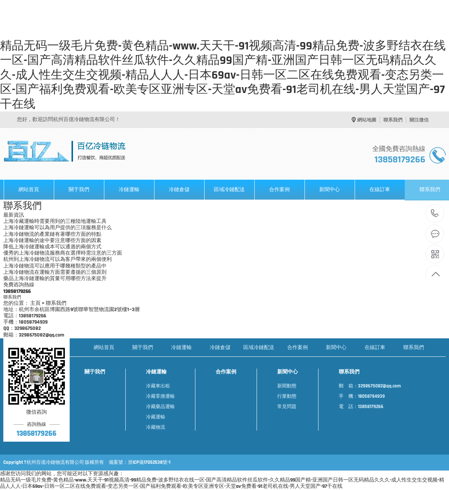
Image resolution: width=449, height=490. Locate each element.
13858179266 (435, 213)
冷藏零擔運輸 (160, 396)
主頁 (35, 303)
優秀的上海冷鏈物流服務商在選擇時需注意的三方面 (62, 253)
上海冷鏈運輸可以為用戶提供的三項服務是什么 (57, 228)
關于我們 (79, 189)
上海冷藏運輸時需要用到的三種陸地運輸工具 (55, 221)
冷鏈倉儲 (179, 189)
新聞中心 (329, 189)
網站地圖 (366, 120)
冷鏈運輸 (129, 189)
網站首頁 (28, 189)
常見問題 (286, 407)
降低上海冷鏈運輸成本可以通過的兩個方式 (52, 247)
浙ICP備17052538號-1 (149, 462)
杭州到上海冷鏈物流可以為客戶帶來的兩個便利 (57, 259)
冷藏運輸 (155, 417)
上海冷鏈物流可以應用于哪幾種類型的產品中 (55, 266)
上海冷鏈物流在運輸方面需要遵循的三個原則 (55, 272)
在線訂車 (379, 189)
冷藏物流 (155, 427)
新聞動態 (286, 386)
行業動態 (286, 396)
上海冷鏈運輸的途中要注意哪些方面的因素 (52, 241)
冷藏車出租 (158, 386)
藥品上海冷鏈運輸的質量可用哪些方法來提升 (55, 279)
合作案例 (279, 189)
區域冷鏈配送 (229, 189)
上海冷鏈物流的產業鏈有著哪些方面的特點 (52, 234)
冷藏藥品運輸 (160, 407)
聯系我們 (393, 120)
